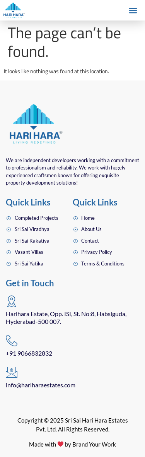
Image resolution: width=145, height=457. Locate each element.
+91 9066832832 (29, 353)
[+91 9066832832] (11, 340)
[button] (132, 10)
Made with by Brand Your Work (72, 444)
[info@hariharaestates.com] (11, 372)
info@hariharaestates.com (40, 385)
